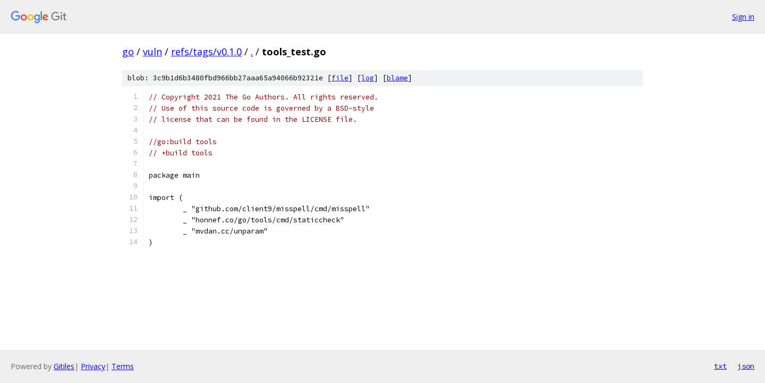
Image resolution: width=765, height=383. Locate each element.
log (367, 77)
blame (397, 77)
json (745, 366)
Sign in (743, 17)
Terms (123, 366)
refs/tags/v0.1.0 (206, 51)
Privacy (93, 366)
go (128, 51)
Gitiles (64, 366)
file (340, 77)
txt (720, 366)
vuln (152, 51)
